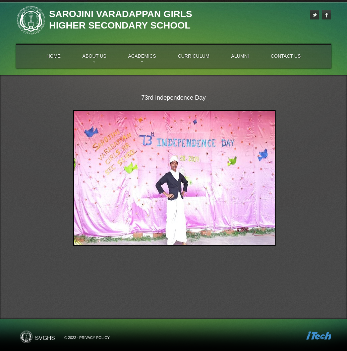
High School (31, 20)
